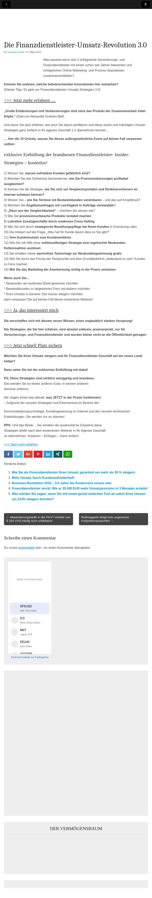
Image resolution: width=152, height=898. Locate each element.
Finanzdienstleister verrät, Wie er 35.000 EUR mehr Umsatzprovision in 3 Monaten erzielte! (80, 488)
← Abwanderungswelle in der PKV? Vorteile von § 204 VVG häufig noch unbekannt (38, 518)
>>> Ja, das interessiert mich (31, 310)
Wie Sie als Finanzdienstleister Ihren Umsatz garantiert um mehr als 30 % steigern (73, 472)
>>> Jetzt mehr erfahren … (30, 100)
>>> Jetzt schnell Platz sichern (33, 345)
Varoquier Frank (15, 52)
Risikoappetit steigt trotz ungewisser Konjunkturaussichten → (105, 518)
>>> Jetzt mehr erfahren (21, 444)
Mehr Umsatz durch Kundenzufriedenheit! (43, 477)
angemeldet (26, 547)
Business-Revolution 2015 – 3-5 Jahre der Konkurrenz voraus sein (61, 483)
